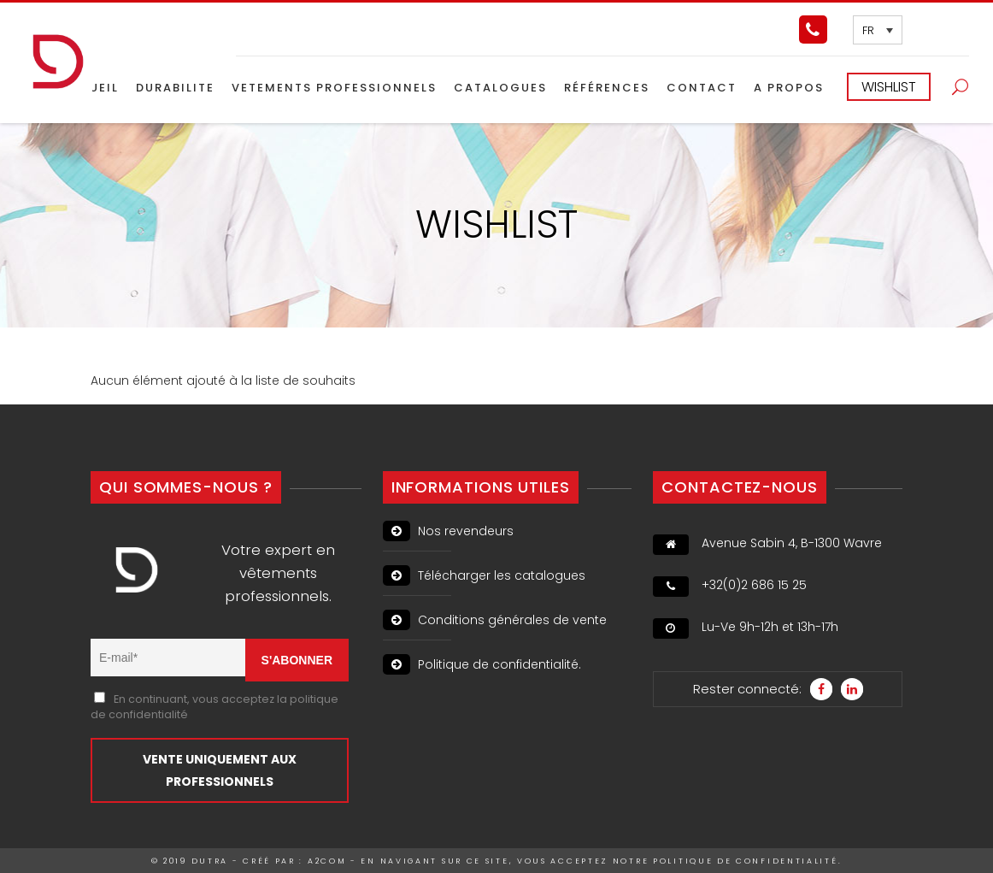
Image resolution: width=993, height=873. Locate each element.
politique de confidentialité (745, 861)
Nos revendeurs (448, 531)
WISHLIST (888, 87)
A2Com (327, 861)
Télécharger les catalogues (484, 575)
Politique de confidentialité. (482, 664)
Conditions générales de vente (495, 619)
